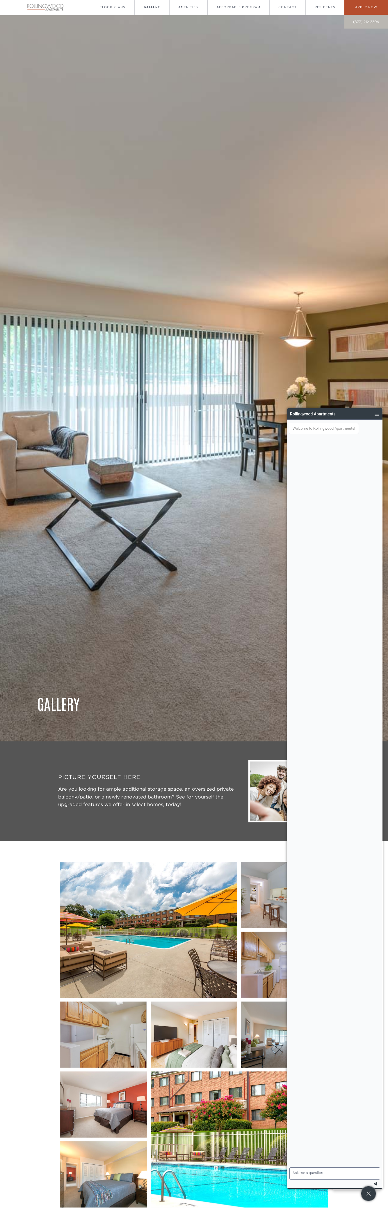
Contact (287, 7)
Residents (325, 7)
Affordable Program (238, 7)
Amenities (188, 7)
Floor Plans (112, 7)
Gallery (152, 7)
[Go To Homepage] (45, 7)
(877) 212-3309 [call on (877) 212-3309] (366, 22)
